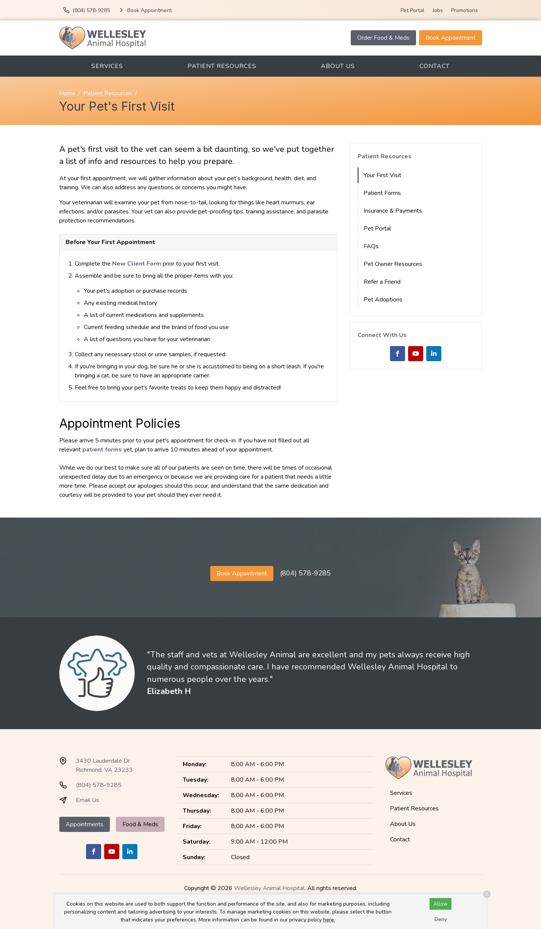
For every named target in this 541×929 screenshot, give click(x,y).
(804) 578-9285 (305, 573)
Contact (434, 66)
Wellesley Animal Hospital (269, 888)
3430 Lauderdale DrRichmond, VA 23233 (104, 765)
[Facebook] (397, 353)
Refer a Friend (382, 282)
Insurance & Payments (393, 211)
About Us (338, 66)
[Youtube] (415, 353)
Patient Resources (222, 66)
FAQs (371, 246)
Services (107, 66)
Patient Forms (382, 193)
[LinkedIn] (433, 353)
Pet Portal (412, 10)
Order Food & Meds (383, 38)
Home (67, 93)
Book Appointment (450, 38)
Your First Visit (382, 175)
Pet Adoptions (383, 299)
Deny (441, 919)
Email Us (87, 800)
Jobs (438, 10)
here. (329, 919)
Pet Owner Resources (393, 264)
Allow (440, 903)
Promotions (464, 10)
